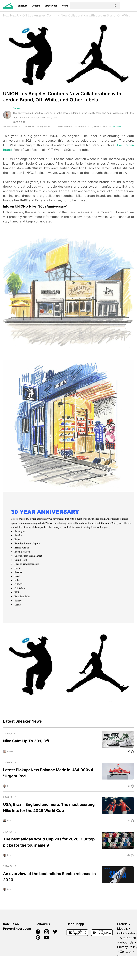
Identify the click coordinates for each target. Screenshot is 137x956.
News (65, 5)
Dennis (17, 108)
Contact (125, 951)
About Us (126, 942)
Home (6, 15)
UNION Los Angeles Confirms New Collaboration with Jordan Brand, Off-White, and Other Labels (75, 15)
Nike (119, 145)
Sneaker (22, 5)
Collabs (35, 5)
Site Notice (128, 938)
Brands (122, 924)
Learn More (116, 126)
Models (122, 928)
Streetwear (51, 5)
